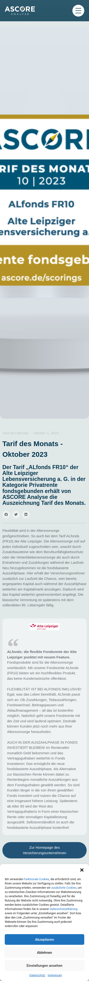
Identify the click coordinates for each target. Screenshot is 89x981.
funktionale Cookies (36, 879)
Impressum (55, 975)
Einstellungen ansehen (44, 965)
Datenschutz (37, 975)
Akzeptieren (44, 939)
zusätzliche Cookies (63, 887)
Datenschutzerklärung (63, 909)
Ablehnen (44, 952)
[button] (82, 870)
